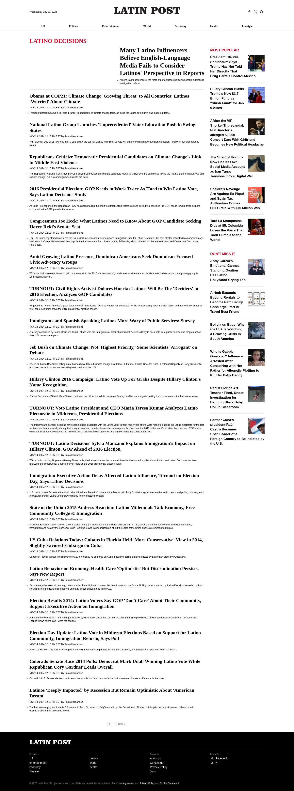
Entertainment (110, 26)
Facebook (222, 758)
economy (35, 767)
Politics (73, 26)
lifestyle (34, 771)
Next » (121, 724)
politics (94, 758)
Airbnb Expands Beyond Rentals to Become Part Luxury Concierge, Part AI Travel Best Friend (226, 302)
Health (214, 26)
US (43, 26)
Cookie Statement (169, 783)
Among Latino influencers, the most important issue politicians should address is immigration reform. (162, 82)
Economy (180, 26)
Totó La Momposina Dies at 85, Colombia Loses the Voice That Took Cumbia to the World (227, 230)
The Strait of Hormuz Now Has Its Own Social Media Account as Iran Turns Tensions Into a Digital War (231, 166)
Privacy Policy (158, 767)
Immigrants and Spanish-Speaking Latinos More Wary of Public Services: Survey (112, 320)
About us (155, 758)
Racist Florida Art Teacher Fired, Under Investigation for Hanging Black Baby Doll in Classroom (227, 397)
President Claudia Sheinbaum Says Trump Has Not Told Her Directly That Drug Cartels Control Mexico (233, 66)
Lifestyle (247, 26)
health (93, 767)
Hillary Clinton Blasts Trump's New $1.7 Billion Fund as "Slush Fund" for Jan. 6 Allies (227, 98)
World (147, 26)
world (93, 762)
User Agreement (126, 783)
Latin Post (147, 10)
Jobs (153, 771)
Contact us (156, 762)
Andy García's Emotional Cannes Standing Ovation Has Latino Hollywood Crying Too (228, 270)
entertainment (37, 762)
